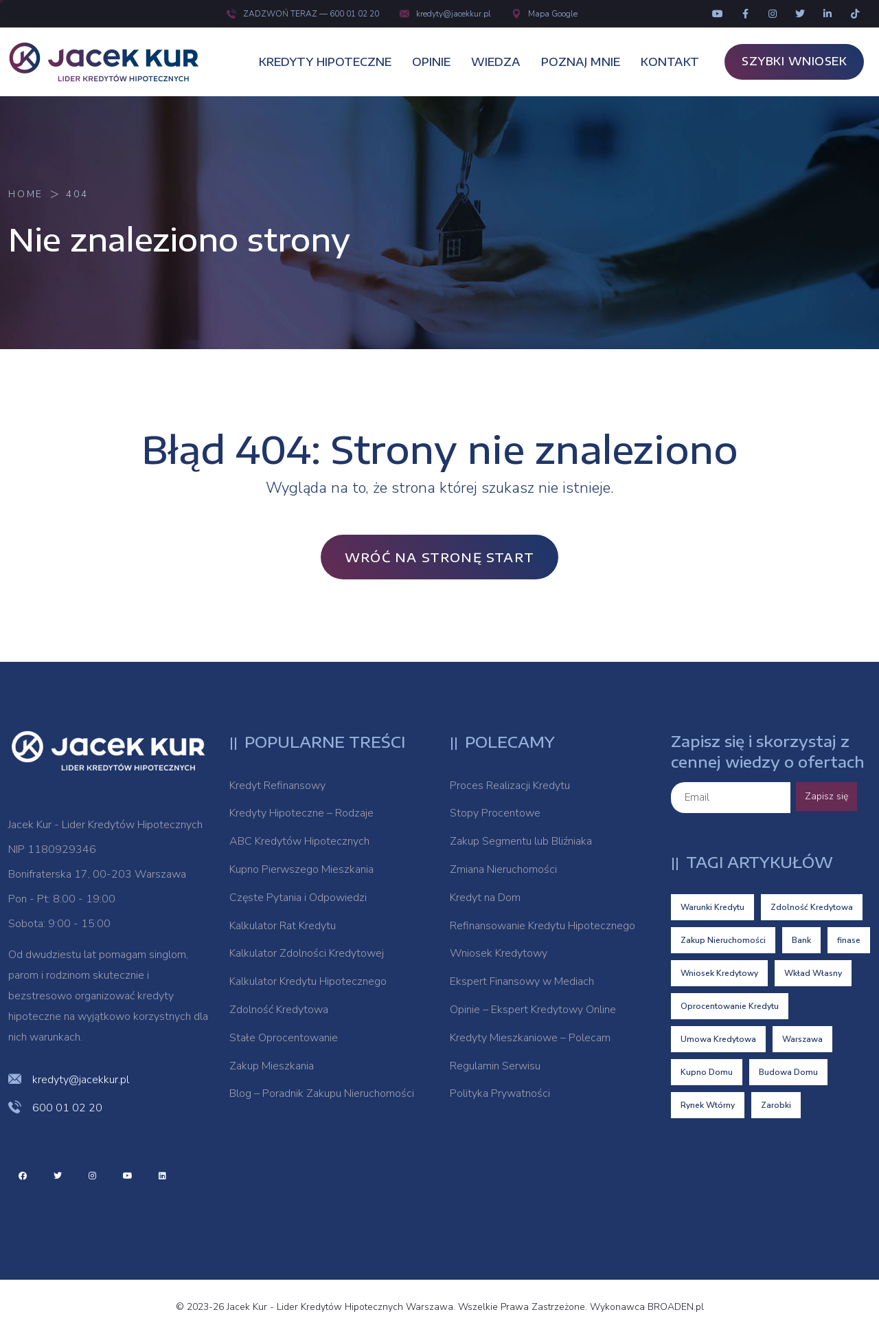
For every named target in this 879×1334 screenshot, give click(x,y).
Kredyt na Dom (485, 897)
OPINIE (431, 62)
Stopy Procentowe (495, 813)
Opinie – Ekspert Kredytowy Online (533, 1009)
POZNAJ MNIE (580, 62)
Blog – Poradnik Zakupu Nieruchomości (321, 1093)
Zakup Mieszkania (271, 1066)
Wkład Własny (813, 973)
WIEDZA (496, 62)
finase (848, 940)
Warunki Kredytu (712, 907)
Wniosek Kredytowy (498, 953)
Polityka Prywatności (500, 1093)
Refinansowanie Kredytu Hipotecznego (542, 925)
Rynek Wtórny (708, 1105)
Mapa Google (545, 13)
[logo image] (111, 62)
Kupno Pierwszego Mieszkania (301, 869)
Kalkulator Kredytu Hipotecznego (308, 981)
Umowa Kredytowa (718, 1039)
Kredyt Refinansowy (277, 785)
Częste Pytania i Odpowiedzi (298, 897)
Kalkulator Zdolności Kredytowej (306, 953)
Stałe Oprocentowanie (283, 1037)
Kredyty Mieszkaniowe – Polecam (530, 1037)
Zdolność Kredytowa (278, 1009)
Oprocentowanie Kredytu (730, 1006)
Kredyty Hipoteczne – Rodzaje (301, 813)
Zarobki (776, 1105)
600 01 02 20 (67, 1107)
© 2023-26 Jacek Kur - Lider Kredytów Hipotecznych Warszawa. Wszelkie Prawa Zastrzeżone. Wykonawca (412, 1306)
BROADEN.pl (676, 1306)
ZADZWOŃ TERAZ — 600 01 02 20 (303, 13)
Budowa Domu (788, 1072)
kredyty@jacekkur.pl (445, 13)
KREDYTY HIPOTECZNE (325, 62)
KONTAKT (670, 62)
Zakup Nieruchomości (723, 940)
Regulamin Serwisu (495, 1066)
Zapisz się (826, 796)
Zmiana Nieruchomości (503, 869)
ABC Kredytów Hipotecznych (299, 841)
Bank (801, 940)
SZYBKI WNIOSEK (794, 61)
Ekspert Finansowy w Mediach (522, 981)
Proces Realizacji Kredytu (510, 785)
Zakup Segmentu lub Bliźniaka (521, 841)
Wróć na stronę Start (439, 557)
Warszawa (802, 1039)
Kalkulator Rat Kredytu (282, 925)
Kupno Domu (707, 1072)
